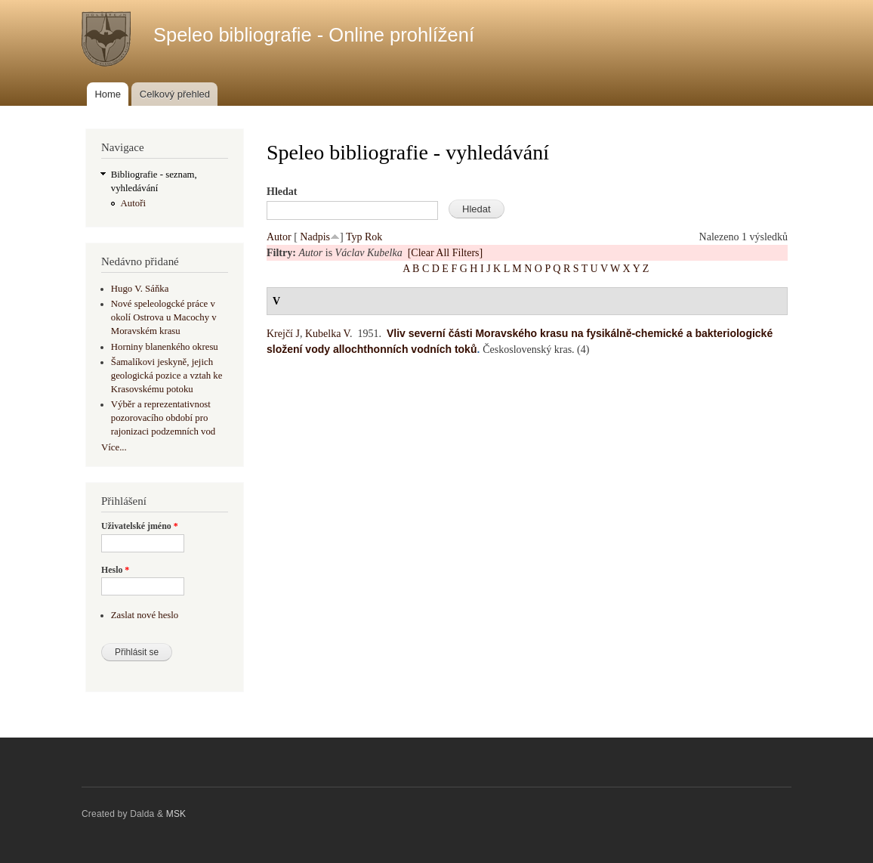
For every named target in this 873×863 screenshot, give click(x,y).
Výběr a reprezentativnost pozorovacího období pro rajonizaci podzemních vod (163, 418)
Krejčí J (283, 333)
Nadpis (315, 237)
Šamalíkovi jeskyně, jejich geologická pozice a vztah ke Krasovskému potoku (167, 375)
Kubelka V (327, 333)
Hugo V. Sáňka (140, 288)
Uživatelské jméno (139, 526)
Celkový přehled (175, 94)
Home (107, 94)
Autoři (133, 203)
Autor (279, 237)
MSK (176, 814)
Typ (354, 237)
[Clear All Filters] (445, 252)
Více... (114, 447)
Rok (373, 237)
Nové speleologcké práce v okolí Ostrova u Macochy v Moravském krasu (164, 317)
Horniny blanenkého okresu (164, 347)
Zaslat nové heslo (144, 615)
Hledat (282, 191)
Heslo (115, 570)
